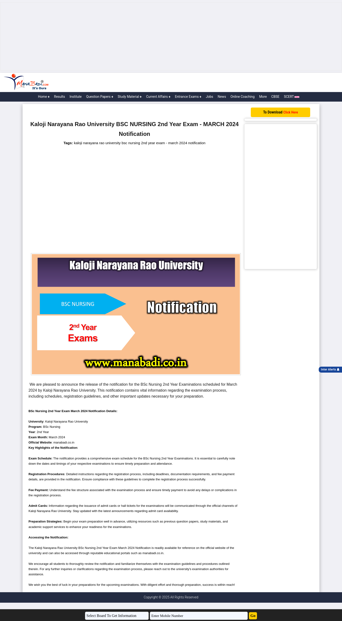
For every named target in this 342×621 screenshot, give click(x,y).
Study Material (130, 97)
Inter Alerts (330, 369)
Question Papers (99, 97)
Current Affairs (158, 97)
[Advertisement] (171, 36)
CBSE (275, 97)
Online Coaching (243, 97)
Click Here (290, 112)
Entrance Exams (188, 97)
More (263, 97)
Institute (76, 97)
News (222, 97)
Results (59, 97)
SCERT (291, 97)
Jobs (209, 97)
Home (44, 97)
